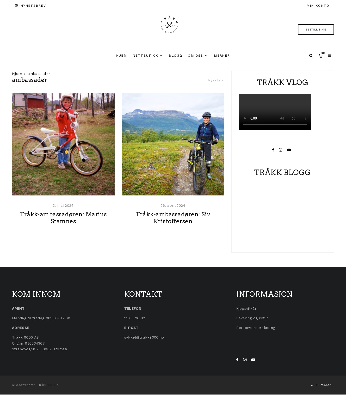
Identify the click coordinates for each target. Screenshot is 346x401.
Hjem (121, 55)
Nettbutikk (145, 55)
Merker (222, 55)
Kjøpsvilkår (246, 308)
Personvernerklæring (255, 328)
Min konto (318, 5)
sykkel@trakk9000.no (144, 337)
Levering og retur (252, 318)
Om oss (195, 55)
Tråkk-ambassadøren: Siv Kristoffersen (173, 227)
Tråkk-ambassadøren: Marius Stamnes (63, 227)
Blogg (175, 55)
